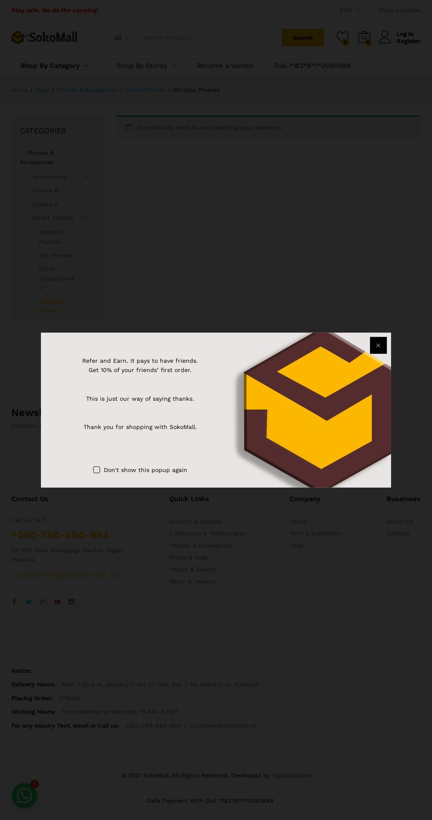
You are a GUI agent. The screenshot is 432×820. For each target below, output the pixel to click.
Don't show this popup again (145, 470)
